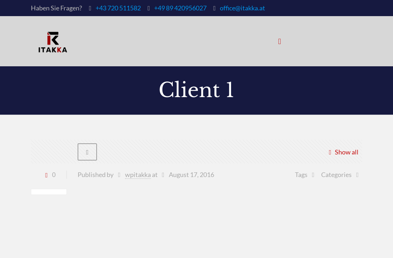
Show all (341, 152)
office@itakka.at (242, 8)
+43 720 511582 (118, 8)
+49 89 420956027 (180, 8)
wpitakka (138, 174)
